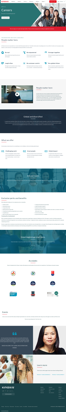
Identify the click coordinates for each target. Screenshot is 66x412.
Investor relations (62, 398)
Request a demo (53, 1)
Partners (60, 396)
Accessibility (25, 406)
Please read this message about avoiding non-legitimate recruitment (41, 28)
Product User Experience (43, 374)
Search (64, 1)
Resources (31, 1)
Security (21, 406)
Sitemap (2, 406)
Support (43, 1)
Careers (60, 394)
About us (37, 1)
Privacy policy (12, 406)
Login (58, 1)
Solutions (19, 1)
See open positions (5, 17)
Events (60, 392)
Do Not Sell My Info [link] (4, 410)
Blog (50, 390)
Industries (13, 1)
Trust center (17, 406)
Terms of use (7, 406)
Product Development (58, 374)
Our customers (51, 392)
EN (62, 1)
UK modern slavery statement (32, 406)
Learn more (33, 245)
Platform (42, 390)
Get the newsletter (8, 394)
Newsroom (60, 390)
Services (25, 1)
